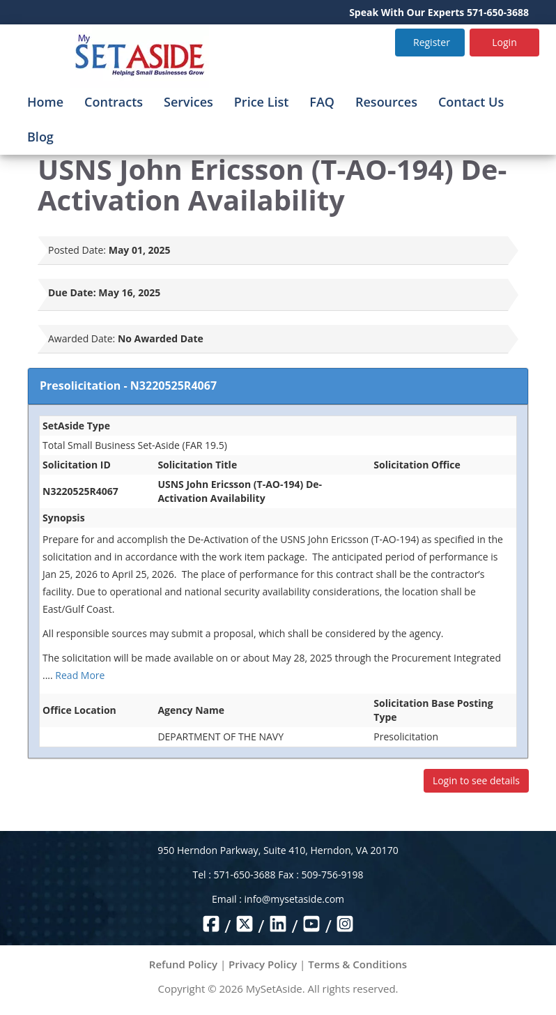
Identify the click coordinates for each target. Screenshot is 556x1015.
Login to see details (476, 780)
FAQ (321, 101)
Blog (40, 136)
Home (45, 101)
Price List (261, 101)
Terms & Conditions (357, 964)
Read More (80, 675)
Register (431, 42)
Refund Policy (183, 964)
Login (504, 42)
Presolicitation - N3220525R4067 (128, 385)
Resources (386, 101)
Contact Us (471, 101)
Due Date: (72, 292)
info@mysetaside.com (294, 899)
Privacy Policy (263, 964)
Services (188, 101)
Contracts (113, 101)
